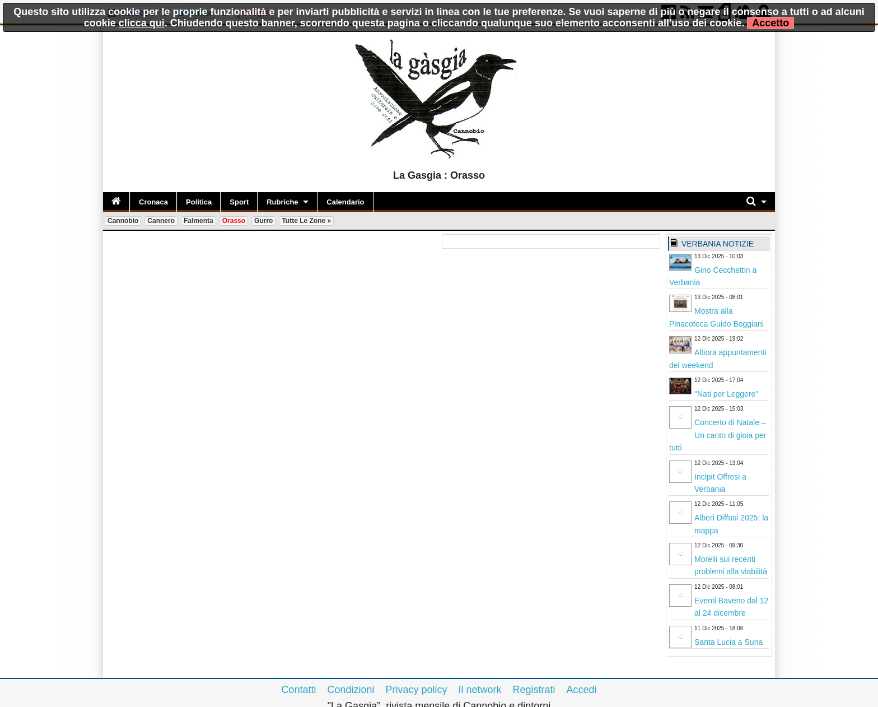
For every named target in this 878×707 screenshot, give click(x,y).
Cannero (161, 221)
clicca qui (142, 23)
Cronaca (153, 202)
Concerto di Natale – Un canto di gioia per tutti (717, 435)
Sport (239, 202)
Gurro (263, 221)
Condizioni (350, 689)
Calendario (345, 202)
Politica (199, 202)
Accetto (770, 23)
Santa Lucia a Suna (728, 642)
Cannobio (123, 221)
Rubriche (282, 202)
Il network (480, 689)
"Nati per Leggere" (726, 393)
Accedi (582, 689)
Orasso (233, 221)
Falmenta (198, 221)
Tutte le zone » (306, 221)
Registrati (534, 689)
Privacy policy (416, 689)
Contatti (298, 689)
